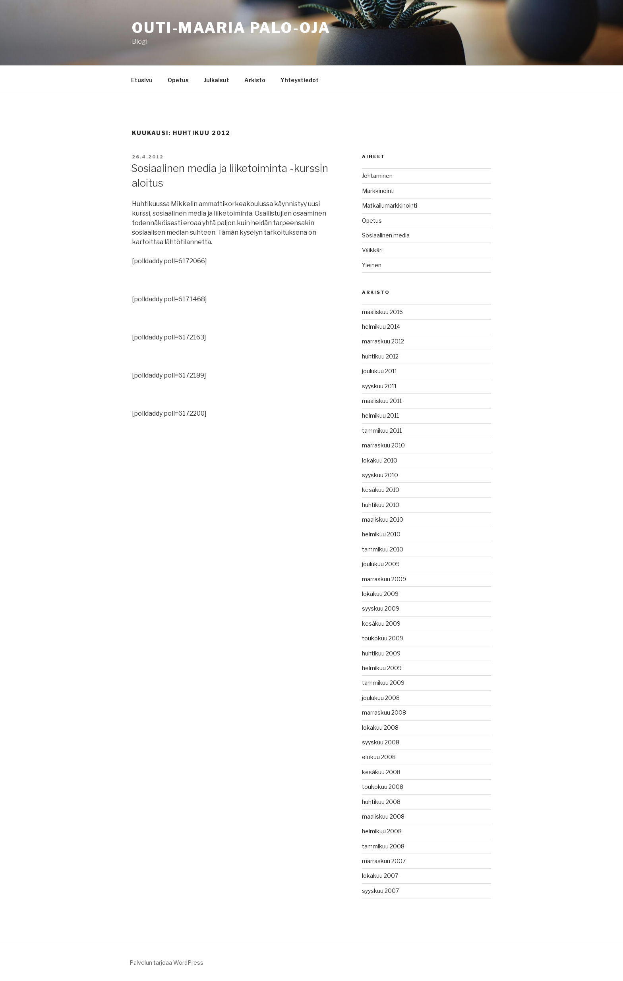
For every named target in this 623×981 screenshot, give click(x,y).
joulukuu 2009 (381, 564)
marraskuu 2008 (384, 712)
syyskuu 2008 (380, 742)
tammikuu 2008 (383, 846)
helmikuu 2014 (381, 326)
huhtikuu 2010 (380, 504)
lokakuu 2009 (380, 593)
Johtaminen (377, 175)
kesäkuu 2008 (381, 772)
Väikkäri (372, 250)
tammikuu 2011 (382, 430)
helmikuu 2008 (382, 831)
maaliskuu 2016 (382, 311)
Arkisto (254, 80)
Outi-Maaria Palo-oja (231, 28)
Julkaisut (216, 80)
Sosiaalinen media (386, 235)
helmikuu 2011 (380, 415)
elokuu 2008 (379, 757)
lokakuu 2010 (379, 460)
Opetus (178, 80)
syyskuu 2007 (380, 890)
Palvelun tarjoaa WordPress (166, 962)
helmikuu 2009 (382, 668)
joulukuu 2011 (379, 371)
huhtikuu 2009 (381, 653)
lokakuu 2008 (380, 727)
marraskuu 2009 (384, 579)
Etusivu (142, 80)
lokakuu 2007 (380, 875)
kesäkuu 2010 (380, 489)
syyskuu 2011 (379, 386)
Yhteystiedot (300, 80)
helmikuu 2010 (381, 534)
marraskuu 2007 (384, 861)
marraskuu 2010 (383, 445)
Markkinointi (378, 190)
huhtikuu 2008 (381, 801)
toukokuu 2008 (382, 786)
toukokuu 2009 (382, 638)
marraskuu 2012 (383, 341)
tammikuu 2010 (382, 549)
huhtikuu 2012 (380, 356)
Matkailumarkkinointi (389, 205)
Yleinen (371, 265)
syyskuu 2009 (380, 608)
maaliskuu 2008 (383, 816)
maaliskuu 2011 (382, 400)
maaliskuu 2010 (382, 519)
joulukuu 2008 (381, 697)
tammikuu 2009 (383, 682)
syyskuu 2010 (380, 475)
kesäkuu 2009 (381, 623)
